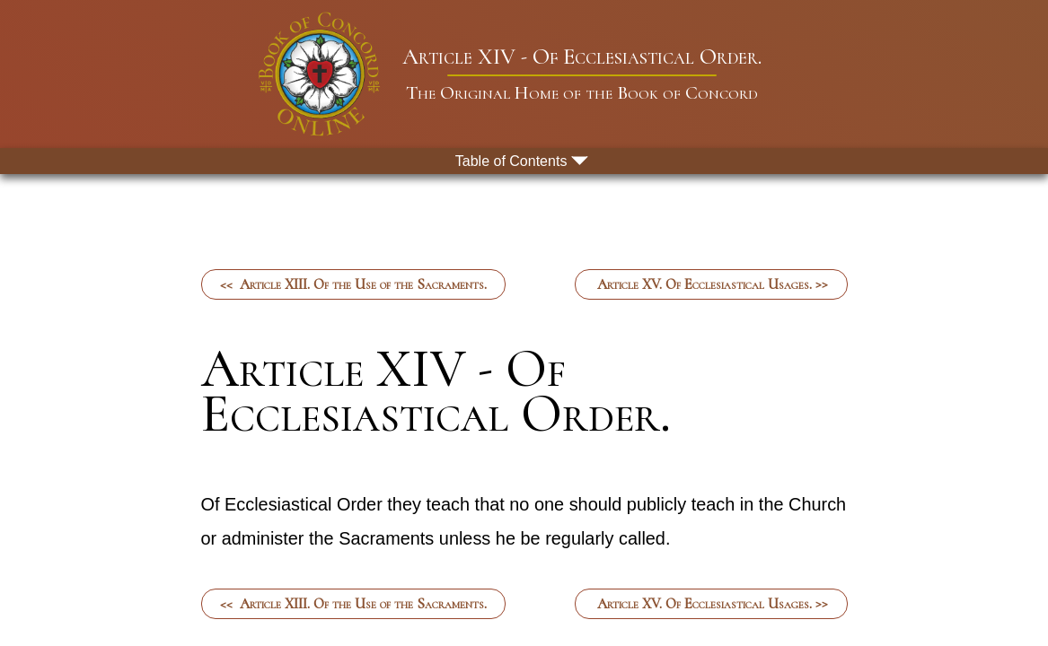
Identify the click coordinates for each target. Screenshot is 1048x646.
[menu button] (524, 161)
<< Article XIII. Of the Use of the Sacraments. (353, 284)
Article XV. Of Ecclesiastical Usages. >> (711, 284)
